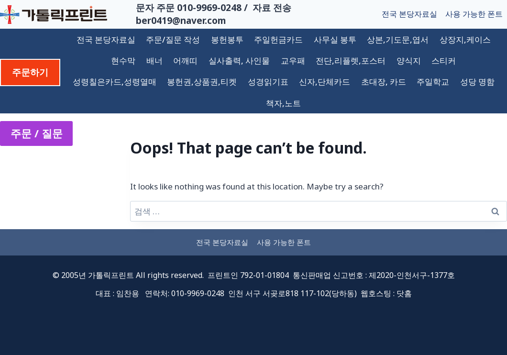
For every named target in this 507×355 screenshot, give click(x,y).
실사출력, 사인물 (239, 60)
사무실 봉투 (335, 39)
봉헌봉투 (227, 39)
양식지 (409, 60)
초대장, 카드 (383, 81)
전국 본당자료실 (409, 14)
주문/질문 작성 (173, 39)
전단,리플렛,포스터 (351, 60)
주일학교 (433, 81)
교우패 (293, 60)
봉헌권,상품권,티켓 (202, 81)
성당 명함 (477, 81)
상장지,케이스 (465, 39)
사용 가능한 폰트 (474, 14)
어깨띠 (185, 60)
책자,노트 (283, 103)
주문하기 (30, 72)
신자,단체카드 (324, 81)
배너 (154, 60)
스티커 (443, 60)
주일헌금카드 (278, 39)
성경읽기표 (268, 81)
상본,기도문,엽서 (398, 39)
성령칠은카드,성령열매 (114, 81)
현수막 (123, 60)
